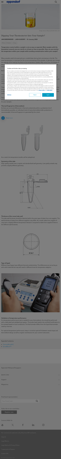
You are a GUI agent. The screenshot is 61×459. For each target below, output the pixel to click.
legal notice (49, 90)
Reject (35, 94)
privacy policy (42, 90)
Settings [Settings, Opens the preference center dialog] (9, 94)
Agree (48, 94)
